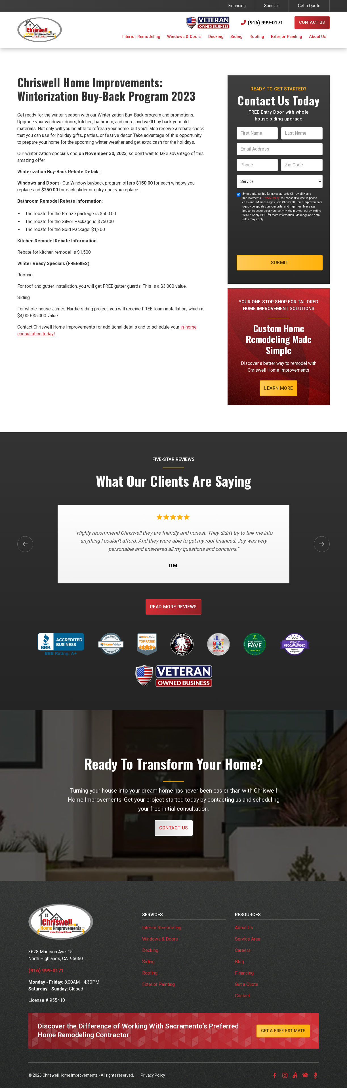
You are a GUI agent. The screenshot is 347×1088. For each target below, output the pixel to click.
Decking (150, 956)
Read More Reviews (173, 613)
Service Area (247, 945)
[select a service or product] (280, 181)
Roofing (149, 979)
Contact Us (312, 22)
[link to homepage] (39, 29)
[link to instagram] (284, 1081)
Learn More (278, 388)
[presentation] (280, 238)
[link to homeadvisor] (305, 1081)
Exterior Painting (158, 990)
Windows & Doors (160, 945)
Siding (148, 968)
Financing (237, 5)
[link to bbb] (315, 1081)
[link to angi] (295, 1081)
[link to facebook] (274, 1081)
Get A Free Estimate (283, 1037)
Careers (243, 956)
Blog (239, 968)
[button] (141, 37)
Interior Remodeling (161, 934)
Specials (271, 5)
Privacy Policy (270, 198)
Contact (242, 1002)
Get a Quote (309, 5)
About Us (244, 934)
